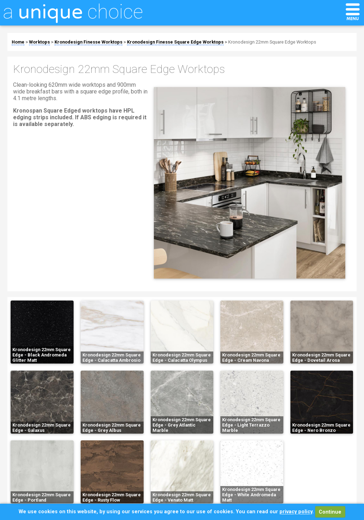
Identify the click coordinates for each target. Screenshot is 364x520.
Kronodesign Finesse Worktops (88, 42)
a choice (73, 11)
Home (18, 42)
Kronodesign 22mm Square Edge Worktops (272, 42)
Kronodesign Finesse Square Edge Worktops (175, 42)
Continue (330, 512)
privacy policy (295, 512)
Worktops (39, 42)
